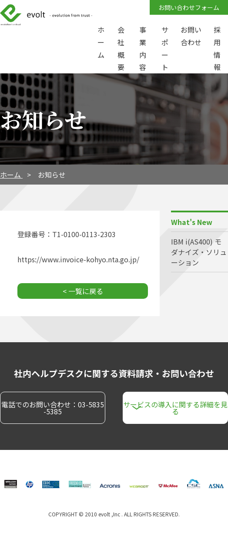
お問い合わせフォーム (188, 7)
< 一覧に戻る (83, 291)
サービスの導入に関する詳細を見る (175, 407)
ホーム (11, 174)
